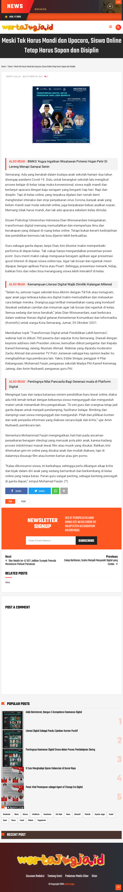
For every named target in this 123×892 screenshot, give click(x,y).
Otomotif (77, 814)
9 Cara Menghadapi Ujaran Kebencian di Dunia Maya (51, 768)
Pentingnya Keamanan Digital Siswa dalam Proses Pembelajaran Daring (60, 749)
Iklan (94, 876)
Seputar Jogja (100, 814)
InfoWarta (35, 814)
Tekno (23, 502)
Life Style (59, 814)
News (68, 814)
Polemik (88, 814)
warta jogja (69, 884)
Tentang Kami (55, 876)
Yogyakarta (41, 820)
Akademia (6, 814)
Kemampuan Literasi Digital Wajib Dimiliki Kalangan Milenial (70, 284)
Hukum (25, 814)
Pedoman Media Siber (77, 876)
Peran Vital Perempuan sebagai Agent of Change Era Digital (54, 787)
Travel (22, 820)
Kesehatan (47, 814)
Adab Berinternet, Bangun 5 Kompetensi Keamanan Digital (54, 712)
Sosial (111, 814)
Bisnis (16, 814)
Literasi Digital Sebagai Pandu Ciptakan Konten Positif (52, 731)
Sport (5, 820)
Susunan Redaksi (35, 876)
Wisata (30, 820)
